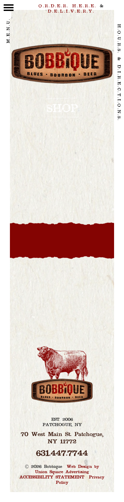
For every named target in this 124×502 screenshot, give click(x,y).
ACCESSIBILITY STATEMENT (52, 477)
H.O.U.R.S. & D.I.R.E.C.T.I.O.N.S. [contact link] (118, 72)
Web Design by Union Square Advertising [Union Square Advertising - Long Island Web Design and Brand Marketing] (67, 469)
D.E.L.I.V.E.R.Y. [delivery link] (71, 11)
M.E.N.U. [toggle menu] (8, 27)
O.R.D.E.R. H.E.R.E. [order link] (67, 6)
